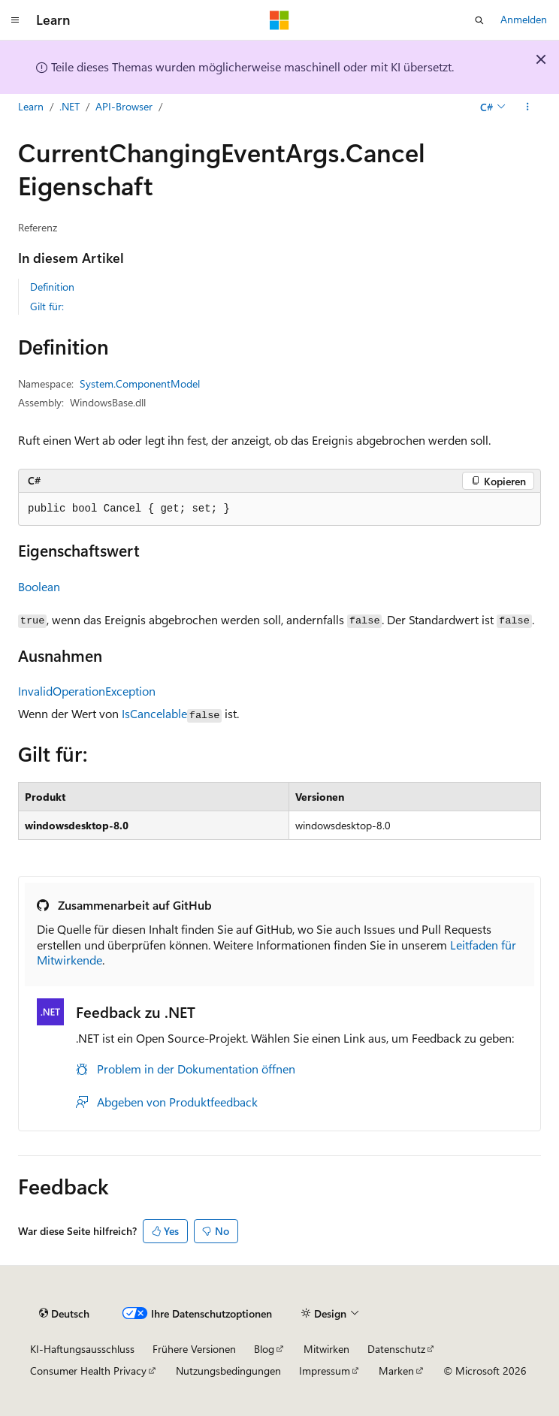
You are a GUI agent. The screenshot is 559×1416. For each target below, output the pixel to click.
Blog (264, 1349)
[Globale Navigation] (15, 20)
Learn (31, 106)
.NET (69, 106)
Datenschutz (396, 1349)
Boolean (39, 586)
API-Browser (124, 106)
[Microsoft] (279, 20)
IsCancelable (154, 713)
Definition (52, 286)
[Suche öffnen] (479, 20)
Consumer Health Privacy (88, 1370)
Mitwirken (326, 1349)
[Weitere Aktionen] (528, 107)
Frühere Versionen (194, 1349)
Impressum (324, 1370)
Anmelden (523, 19)
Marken (396, 1370)
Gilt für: (47, 306)
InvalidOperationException (87, 691)
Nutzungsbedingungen (228, 1370)
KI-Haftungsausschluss (82, 1349)
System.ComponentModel (140, 383)
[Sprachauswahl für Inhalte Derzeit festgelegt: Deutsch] (64, 1314)
